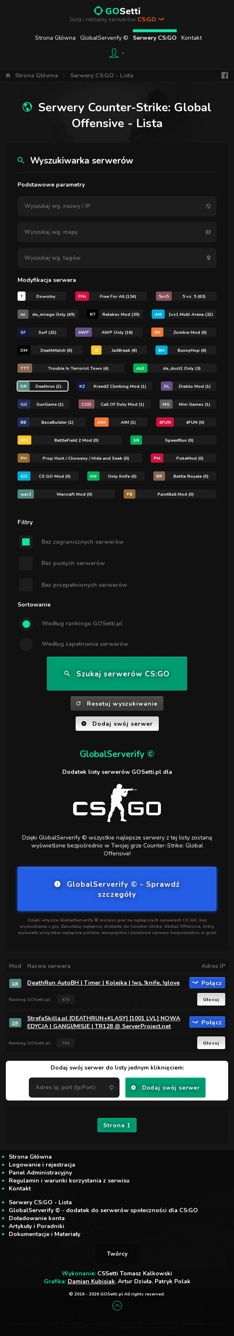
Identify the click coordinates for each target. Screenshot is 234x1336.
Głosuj (211, 999)
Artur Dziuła (135, 1281)
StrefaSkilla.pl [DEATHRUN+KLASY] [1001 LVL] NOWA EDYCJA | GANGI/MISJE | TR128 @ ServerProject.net (103, 1022)
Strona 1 (117, 1125)
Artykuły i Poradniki (36, 1226)
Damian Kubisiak (91, 1281)
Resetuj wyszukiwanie (117, 704)
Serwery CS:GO (155, 38)
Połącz (207, 983)
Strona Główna (55, 38)
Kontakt (191, 38)
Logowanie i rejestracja (42, 1165)
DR (15, 983)
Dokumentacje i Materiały (44, 1234)
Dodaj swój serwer (117, 724)
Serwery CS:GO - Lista (101, 75)
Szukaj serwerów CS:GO (117, 674)
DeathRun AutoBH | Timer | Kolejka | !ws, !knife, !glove (103, 983)
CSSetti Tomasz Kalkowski (134, 1273)
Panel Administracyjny (40, 1173)
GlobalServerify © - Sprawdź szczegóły (117, 889)
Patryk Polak (173, 1281)
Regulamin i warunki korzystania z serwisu (69, 1181)
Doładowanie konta (37, 1218)
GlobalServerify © (104, 38)
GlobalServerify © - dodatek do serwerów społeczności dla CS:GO (103, 1210)
